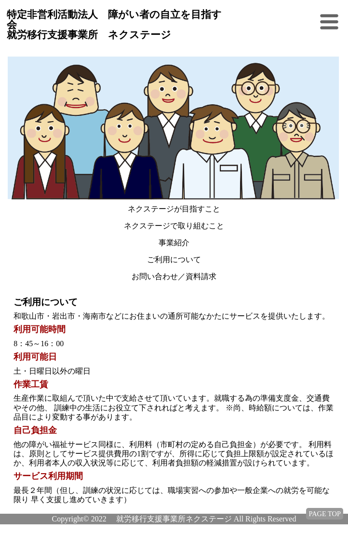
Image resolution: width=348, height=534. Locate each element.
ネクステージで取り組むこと (174, 226)
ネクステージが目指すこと (174, 209)
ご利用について (174, 259)
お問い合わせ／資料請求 (174, 276)
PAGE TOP (324, 514)
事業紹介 (174, 243)
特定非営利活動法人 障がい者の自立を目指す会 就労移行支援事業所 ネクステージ (114, 25)
